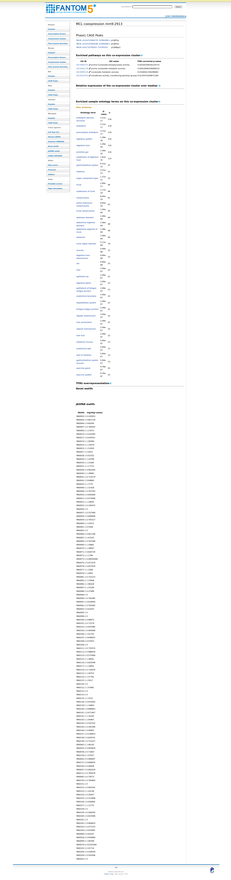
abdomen (80, 237)
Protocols (52, 170)
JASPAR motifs (54, 151)
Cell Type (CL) (53, 132)
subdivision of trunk (85, 191)
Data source (53, 165)
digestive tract (83, 145)
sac (78, 263)
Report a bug (109, 874)
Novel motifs (53, 146)
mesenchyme (82, 198)
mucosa (80, 250)
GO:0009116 (82, 72)
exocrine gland (83, 368)
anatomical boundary (86, 296)
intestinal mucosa (84, 342)
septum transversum (86, 329)
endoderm (81, 126)
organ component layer (87, 178)
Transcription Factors (57, 34)
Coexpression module (57, 39)
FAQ (116, 867)
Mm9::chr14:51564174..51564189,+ (93, 40)
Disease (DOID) (54, 137)
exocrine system (84, 375)
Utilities (51, 174)
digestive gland (83, 283)
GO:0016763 (82, 75)
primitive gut (82, 152)
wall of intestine (83, 355)
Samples (51, 29)
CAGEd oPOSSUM (55, 156)
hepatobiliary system (86, 303)
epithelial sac (82, 276)
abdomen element (85, 217)
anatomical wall (83, 348)
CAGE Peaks (53, 81)
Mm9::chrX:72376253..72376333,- (92, 47)
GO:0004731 (82, 65)
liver (78, 270)
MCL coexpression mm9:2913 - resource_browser (69, 7)
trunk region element (86, 244)
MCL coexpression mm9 (175, 16)
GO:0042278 (82, 68)
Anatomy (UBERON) (56, 141)
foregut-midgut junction (87, 309)
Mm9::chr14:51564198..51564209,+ (93, 44)
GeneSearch (127, 7)
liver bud (80, 335)
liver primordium (84, 322)
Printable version (55, 184)
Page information (55, 188)
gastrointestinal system (87, 165)
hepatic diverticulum (86, 316)
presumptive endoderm (87, 132)
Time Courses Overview (57, 43)
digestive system (84, 139)
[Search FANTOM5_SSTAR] (152, 6)
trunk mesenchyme (85, 211)
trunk (78, 185)
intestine (80, 171)
